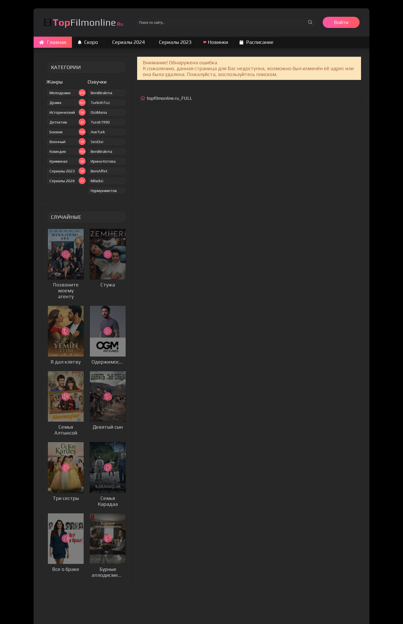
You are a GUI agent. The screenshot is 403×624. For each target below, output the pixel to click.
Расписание (256, 42)
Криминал (68, 161)
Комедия (68, 151)
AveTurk (98, 132)
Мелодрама (68, 92)
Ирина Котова (103, 161)
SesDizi (97, 141)
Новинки (215, 42)
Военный (68, 141)
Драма (68, 102)
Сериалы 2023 (175, 42)
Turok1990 (100, 122)
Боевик (68, 131)
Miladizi (97, 181)
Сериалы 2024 (128, 42)
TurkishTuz (100, 102)
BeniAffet (99, 171)
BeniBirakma (101, 93)
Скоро (88, 42)
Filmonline (88, 22)
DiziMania (99, 112)
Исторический (68, 112)
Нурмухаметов (104, 190)
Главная (52, 42)
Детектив (68, 121)
